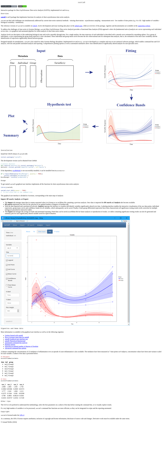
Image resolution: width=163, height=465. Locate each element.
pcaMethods (17, 172)
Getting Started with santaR (14, 339)
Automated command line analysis (16, 347)
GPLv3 (22, 421)
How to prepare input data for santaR (17, 341)
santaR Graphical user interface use (16, 343)
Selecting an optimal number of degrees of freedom (21, 350)
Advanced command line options (15, 352)
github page (78, 26)
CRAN (35, 26)
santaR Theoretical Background (15, 345)
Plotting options (10, 348)
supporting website (144, 26)
